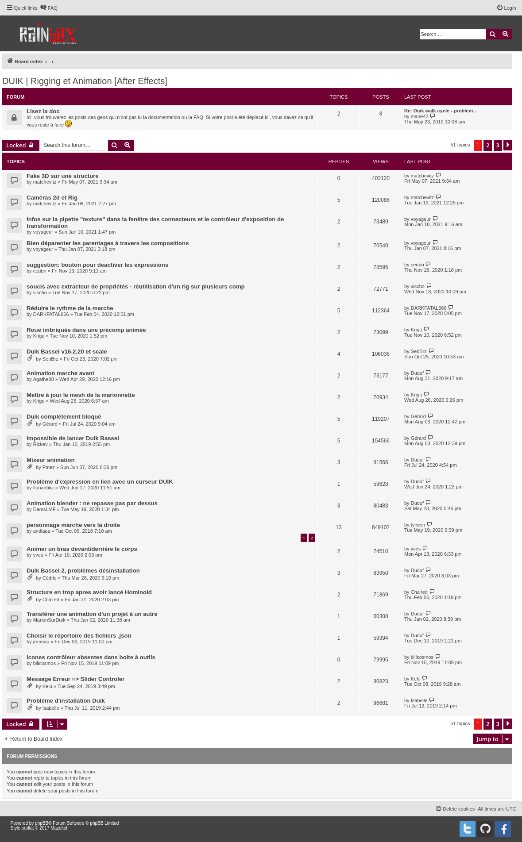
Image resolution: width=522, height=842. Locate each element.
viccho (40, 292)
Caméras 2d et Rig (52, 197)
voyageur (43, 232)
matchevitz (45, 182)
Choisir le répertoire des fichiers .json (79, 635)
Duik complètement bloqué (64, 416)
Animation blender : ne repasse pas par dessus (92, 503)
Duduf (417, 373)
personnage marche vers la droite (73, 525)
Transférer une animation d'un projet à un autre (92, 614)
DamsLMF (44, 509)
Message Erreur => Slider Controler (75, 679)
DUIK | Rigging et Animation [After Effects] (84, 81)
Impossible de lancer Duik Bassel (73, 438)
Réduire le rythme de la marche (70, 308)
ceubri (39, 270)
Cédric (50, 578)
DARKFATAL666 (51, 314)
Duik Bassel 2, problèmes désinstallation (83, 570)
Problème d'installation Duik (66, 700)
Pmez (49, 467)
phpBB (41, 823)
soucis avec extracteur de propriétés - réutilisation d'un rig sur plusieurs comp (136, 286)
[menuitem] (49, 8)
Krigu (39, 335)
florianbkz (43, 487)
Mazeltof (58, 828)
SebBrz (50, 358)
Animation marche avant (60, 373)
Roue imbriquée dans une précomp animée (86, 330)
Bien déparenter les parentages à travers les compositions (108, 243)
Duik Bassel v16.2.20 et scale (67, 351)
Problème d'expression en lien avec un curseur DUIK (100, 481)
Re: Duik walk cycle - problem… (441, 110)
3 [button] (497, 145)
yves (38, 554)
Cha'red (51, 599)
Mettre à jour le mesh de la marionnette (81, 395)
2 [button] (487, 145)
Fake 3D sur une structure (63, 176)
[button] (507, 145)
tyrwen (418, 524)
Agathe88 (43, 379)
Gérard (50, 424)
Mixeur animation (50, 460)
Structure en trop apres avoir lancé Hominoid (89, 592)
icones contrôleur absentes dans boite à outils (91, 657)
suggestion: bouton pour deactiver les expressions (97, 264)
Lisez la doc (43, 111)
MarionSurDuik (49, 620)
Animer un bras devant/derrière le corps (82, 549)
